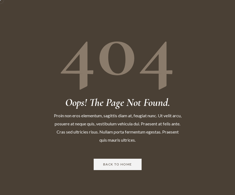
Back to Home (117, 164)
